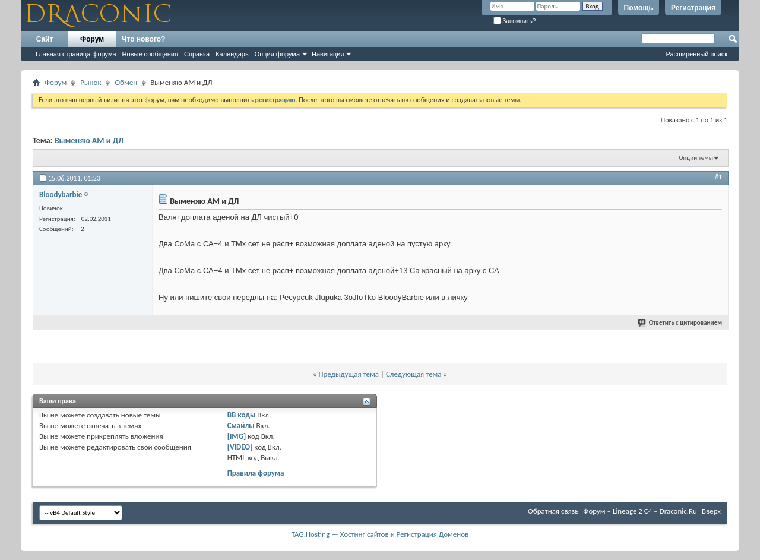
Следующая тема (414, 373)
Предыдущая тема (348, 373)
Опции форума (277, 54)
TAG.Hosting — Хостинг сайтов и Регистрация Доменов (380, 534)
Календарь (232, 54)
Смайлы (241, 425)
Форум (92, 39)
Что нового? (143, 39)
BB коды (241, 414)
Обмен (126, 82)
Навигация (328, 54)
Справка (197, 54)
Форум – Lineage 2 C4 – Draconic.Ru (640, 511)
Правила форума (255, 473)
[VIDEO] (240, 446)
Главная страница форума (76, 54)
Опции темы (696, 158)
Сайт (44, 39)
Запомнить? (514, 21)
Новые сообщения (150, 54)
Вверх (711, 511)
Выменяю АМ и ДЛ (89, 140)
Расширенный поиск (696, 54)
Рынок (90, 82)
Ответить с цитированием (680, 323)
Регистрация (693, 8)
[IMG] (236, 436)
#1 (718, 177)
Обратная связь (553, 511)
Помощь (638, 8)
